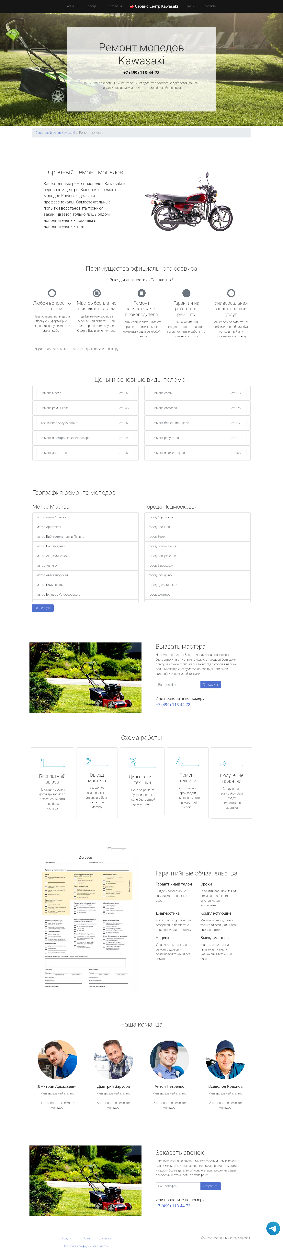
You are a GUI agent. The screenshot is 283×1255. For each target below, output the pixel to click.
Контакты (210, 6)
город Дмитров (159, 594)
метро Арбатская (49, 527)
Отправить (210, 684)
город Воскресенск (162, 556)
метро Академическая (52, 556)
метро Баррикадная (51, 546)
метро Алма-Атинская (52, 517)
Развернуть (42, 608)
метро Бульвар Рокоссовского (58, 594)
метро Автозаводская (52, 575)
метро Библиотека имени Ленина (60, 536)
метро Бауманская (50, 585)
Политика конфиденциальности (85, 1246)
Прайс (190, 6)
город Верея (157, 536)
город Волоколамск (163, 546)
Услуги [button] (71, 6)
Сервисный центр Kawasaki (55, 133)
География (114, 6)
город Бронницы (160, 527)
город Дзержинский (163, 585)
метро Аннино (47, 565)
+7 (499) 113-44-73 (141, 72)
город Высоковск (161, 565)
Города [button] (91, 6)
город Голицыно (160, 575)
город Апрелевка (161, 517)
